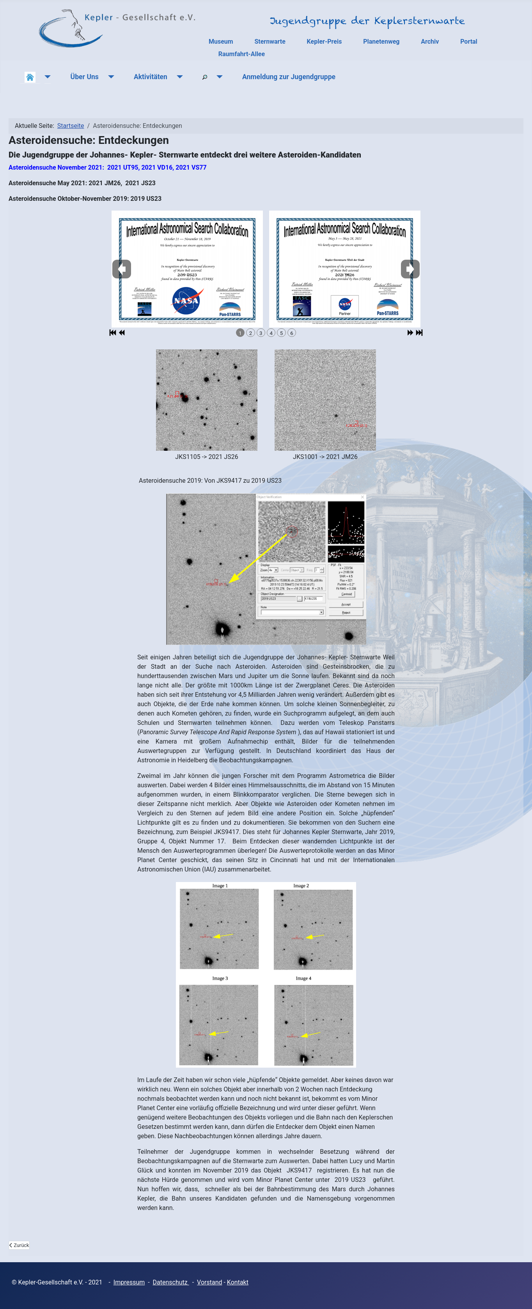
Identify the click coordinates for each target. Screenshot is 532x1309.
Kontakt (237, 1282)
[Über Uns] (109, 76)
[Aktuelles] (46, 76)
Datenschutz (171, 1282)
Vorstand (209, 1282)
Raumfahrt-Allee (241, 54)
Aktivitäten (150, 77)
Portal (468, 41)
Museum (221, 41)
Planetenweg (381, 41)
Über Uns (85, 77)
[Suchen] (218, 76)
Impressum (129, 1282)
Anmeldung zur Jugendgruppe (288, 77)
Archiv (430, 41)
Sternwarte (269, 41)
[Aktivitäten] (178, 76)
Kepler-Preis (324, 41)
